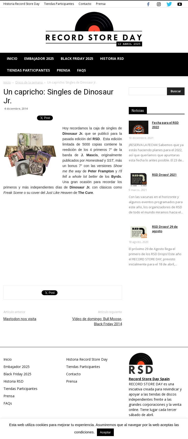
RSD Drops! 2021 (164, 175)
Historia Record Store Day (21, 4)
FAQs (81, 70)
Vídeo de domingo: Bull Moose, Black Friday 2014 (97, 321)
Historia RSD (112, 58)
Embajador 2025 (39, 58)
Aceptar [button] (105, 432)
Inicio (12, 58)
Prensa (101, 4)
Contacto (85, 4)
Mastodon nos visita (19, 319)
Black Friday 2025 (77, 58)
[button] (179, 64)
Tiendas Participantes (59, 4)
